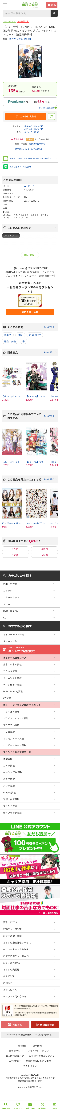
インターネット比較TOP (15, 949)
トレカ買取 (9, 731)
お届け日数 (35, 335)
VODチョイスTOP (12, 929)
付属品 (7, 335)
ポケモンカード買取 (13, 738)
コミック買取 (10, 671)
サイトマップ (30, 1065)
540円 (15, 555)
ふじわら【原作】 (32, 132)
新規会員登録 (47, 1024)
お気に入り (18, 1108)
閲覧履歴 (42, 1108)
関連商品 (32, 352)
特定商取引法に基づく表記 (30, 1081)
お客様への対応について (42, 1055)
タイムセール (10, 641)
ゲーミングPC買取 (12, 772)
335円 (44, 548)
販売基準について (37, 143)
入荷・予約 (30, 1108)
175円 (15, 548)
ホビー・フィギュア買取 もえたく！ (22, 704)
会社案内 (23, 1045)
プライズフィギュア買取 (16, 718)
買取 (53, 5)
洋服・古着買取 (11, 799)
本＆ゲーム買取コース (14, 657)
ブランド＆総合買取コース (17, 752)
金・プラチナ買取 (12, 812)
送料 (20, 335)
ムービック (29, 186)
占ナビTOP (9, 976)
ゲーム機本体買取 (12, 684)
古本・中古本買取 (12, 664)
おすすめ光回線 (11, 969)
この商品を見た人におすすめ (32, 479)
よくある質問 (32, 327)
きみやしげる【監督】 (20, 38)
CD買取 (7, 698)
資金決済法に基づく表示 (38, 1060)
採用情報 (37, 1045)
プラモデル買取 (11, 725)
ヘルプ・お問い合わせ (14, 996)
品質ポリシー (16, 1050)
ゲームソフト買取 (12, 677)
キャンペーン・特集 (13, 634)
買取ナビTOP (10, 922)
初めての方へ (10, 989)
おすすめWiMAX (11, 962)
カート (54, 1108)
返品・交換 (10, 341)
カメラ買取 (9, 765)
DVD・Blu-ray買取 (13, 691)
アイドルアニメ (11, 235)
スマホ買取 (9, 785)
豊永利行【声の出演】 (34, 126)
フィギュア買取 (11, 711)
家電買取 (7, 758)
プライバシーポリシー (39, 1050)
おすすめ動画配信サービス (17, 942)
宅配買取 (17, 1024)
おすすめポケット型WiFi (16, 956)
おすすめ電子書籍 (12, 935)
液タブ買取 (9, 779)
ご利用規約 (14, 1060)
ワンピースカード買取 (14, 745)
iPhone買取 (9, 792)
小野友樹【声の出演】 (34, 129)
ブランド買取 (10, 806)
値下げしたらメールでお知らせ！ (30, 149)
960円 (44, 555)
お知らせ (7, 983)
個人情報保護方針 (15, 1055)
